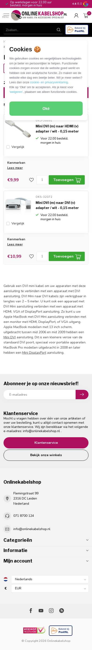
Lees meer (15, 168)
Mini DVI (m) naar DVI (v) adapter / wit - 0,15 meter (57, 205)
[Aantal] (42, 180)
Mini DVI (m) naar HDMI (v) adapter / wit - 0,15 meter (57, 128)
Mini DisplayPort (34, 352)
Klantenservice (46, 442)
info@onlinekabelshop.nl (41, 431)
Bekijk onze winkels (46, 455)
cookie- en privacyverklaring (49, 82)
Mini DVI (10, 337)
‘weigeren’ (16, 92)
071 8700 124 (23, 516)
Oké (45, 109)
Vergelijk (17, 147)
